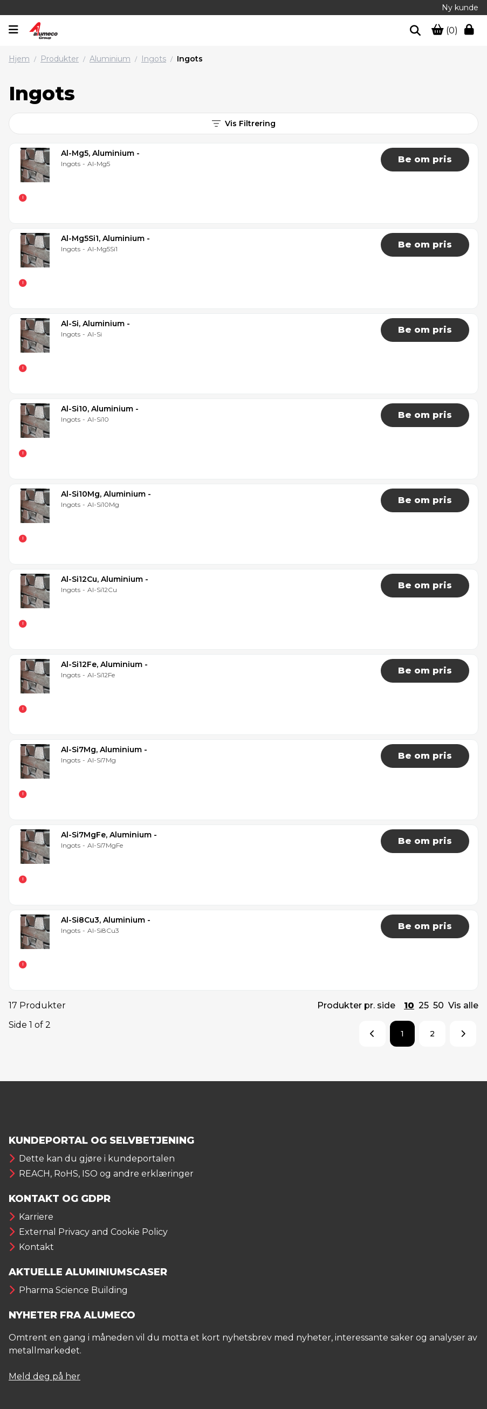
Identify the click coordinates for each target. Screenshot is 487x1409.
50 (438, 1005)
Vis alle (463, 1005)
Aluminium (110, 59)
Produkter (59, 59)
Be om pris (425, 159)
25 (424, 1005)
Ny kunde (460, 7)
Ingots (153, 59)
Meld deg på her (44, 1376)
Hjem (19, 59)
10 (409, 1005)
